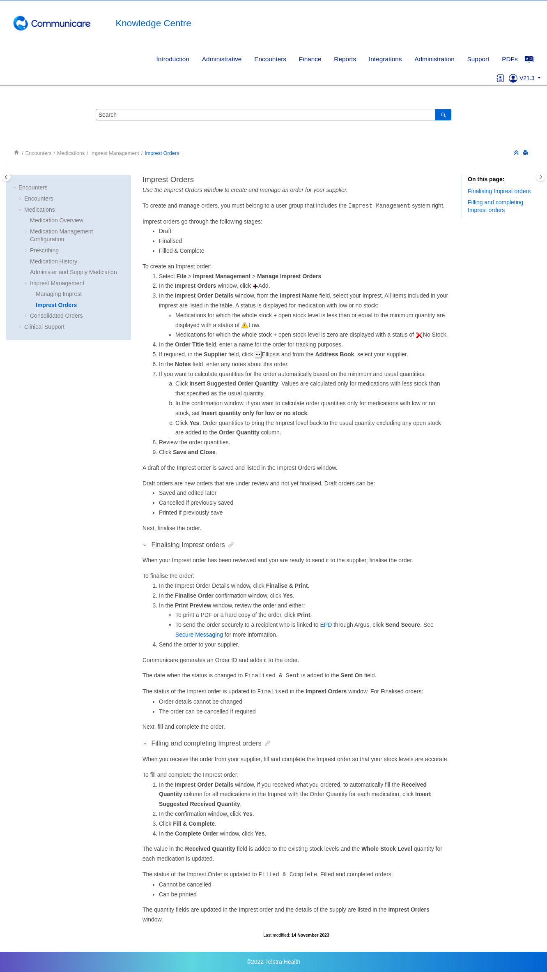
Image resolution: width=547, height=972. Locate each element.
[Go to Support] (513, 78)
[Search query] (273, 114)
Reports (345, 58)
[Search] (443, 114)
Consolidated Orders (56, 315)
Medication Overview (56, 220)
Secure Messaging (199, 634)
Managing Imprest (59, 294)
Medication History (53, 261)
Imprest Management (114, 153)
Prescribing (44, 250)
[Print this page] (526, 153)
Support (478, 58)
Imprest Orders (162, 153)
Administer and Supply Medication (73, 272)
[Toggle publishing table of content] (6, 177)
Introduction (172, 58)
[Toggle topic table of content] (540, 177)
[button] (15, 188)
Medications (71, 153)
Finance (310, 58)
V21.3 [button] (527, 78)
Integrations (385, 58)
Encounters (270, 58)
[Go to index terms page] (533, 61)
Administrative (222, 58)
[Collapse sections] (517, 153)
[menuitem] (172, 59)
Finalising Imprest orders (499, 191)
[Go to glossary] (500, 78)
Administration (434, 58)
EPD (326, 624)
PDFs (509, 58)
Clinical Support (44, 326)
